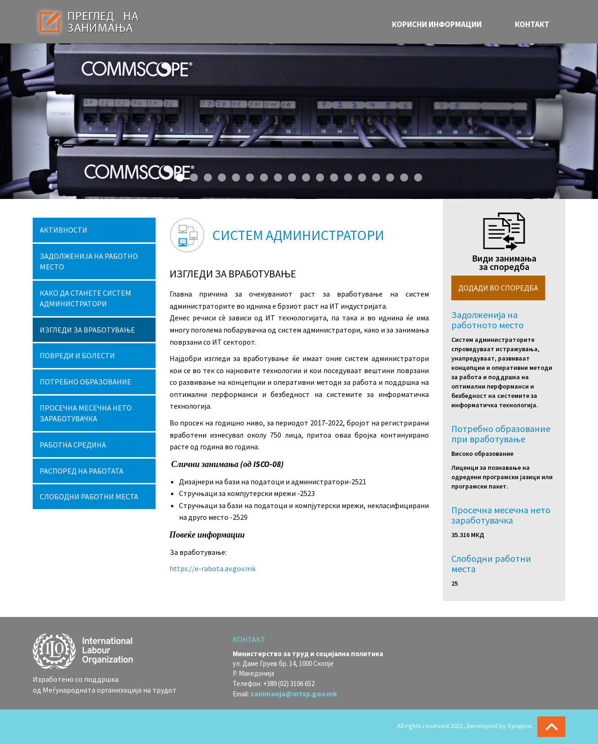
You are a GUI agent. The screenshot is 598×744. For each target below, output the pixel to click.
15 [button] (373, 175)
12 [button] (331, 175)
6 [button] (247, 175)
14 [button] (359, 175)
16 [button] (387, 175)
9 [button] (289, 175)
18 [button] (415, 175)
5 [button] (233, 175)
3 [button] (205, 175)
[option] (299, 121)
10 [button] (303, 175)
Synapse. (520, 726)
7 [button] (261, 175)
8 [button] (275, 175)
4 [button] (219, 175)
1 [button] (177, 175)
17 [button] (401, 175)
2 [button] (191, 175)
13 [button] (345, 175)
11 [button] (317, 175)
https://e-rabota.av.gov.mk (213, 568)
